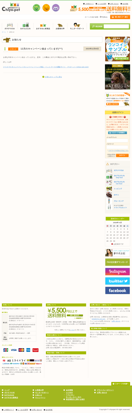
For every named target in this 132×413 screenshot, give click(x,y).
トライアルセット (117, 208)
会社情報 (125, 4)
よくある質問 (102, 4)
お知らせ (38, 395)
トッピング (117, 189)
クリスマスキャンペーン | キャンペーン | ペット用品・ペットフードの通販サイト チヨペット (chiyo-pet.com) (46, 67)
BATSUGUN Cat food (117, 183)
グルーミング (117, 202)
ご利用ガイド (89, 4)
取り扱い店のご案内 (73, 397)
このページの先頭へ (120, 383)
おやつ (117, 195)
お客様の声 (60, 26)
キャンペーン (40, 398)
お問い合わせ (114, 4)
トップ (7, 390)
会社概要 (69, 393)
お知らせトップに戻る (53, 77)
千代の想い (70, 395)
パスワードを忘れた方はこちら (118, 150)
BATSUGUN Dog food (117, 176)
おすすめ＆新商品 (43, 26)
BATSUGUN (25, 26)
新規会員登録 (111, 154)
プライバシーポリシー (105, 390)
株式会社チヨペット (11, 7)
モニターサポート (77, 26)
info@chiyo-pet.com (98, 319)
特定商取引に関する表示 (75, 399)
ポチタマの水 (10, 26)
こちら (72, 330)
